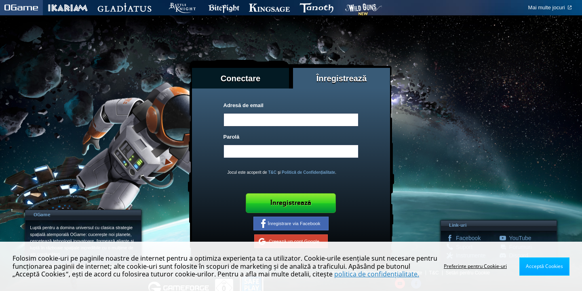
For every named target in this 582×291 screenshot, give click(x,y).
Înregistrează (290, 203)
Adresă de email (244, 105)
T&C (272, 172)
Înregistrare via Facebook (291, 223)
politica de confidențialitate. (376, 274)
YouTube (520, 238)
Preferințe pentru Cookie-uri (475, 266)
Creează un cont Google (289, 241)
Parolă (232, 137)
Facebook (468, 238)
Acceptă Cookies (544, 266)
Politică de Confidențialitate (308, 172)
